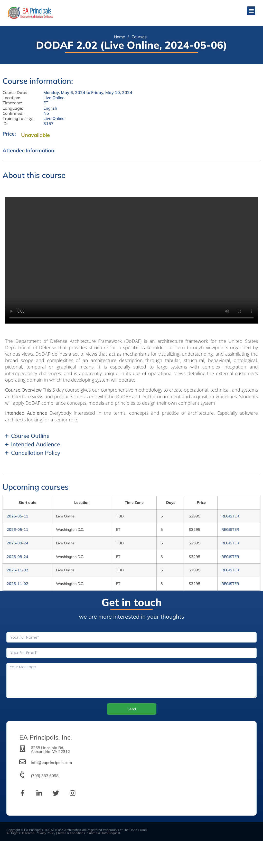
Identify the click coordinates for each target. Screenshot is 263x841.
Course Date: (15, 92)
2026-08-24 (17, 543)
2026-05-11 (17, 516)
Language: (13, 108)
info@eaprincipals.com (51, 762)
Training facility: (18, 118)
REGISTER (230, 516)
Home (119, 36)
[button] (251, 10)
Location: (11, 97)
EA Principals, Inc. (45, 737)
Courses (139, 36)
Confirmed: (13, 113)
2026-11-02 (17, 570)
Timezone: (12, 102)
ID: (5, 123)
